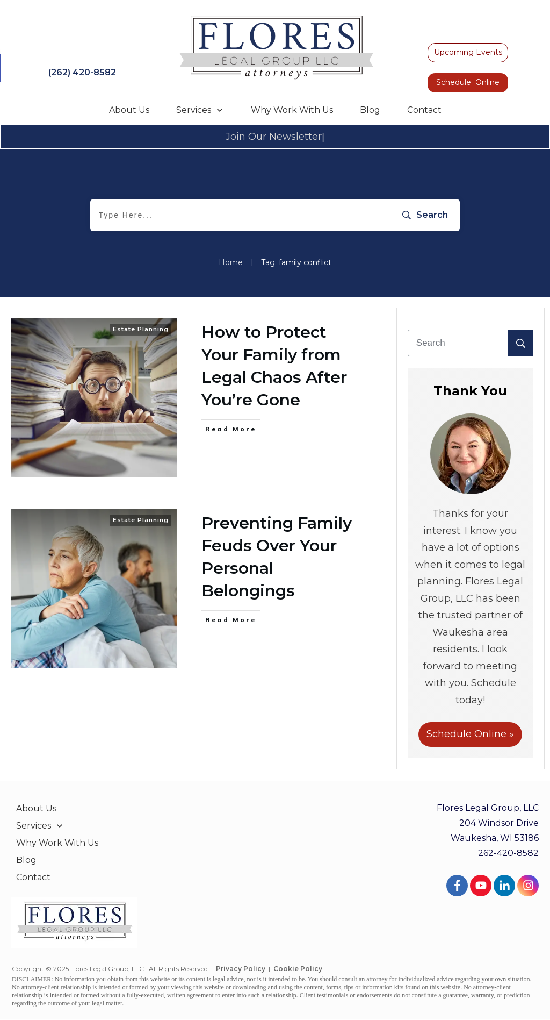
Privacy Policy (240, 969)
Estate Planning (141, 329)
